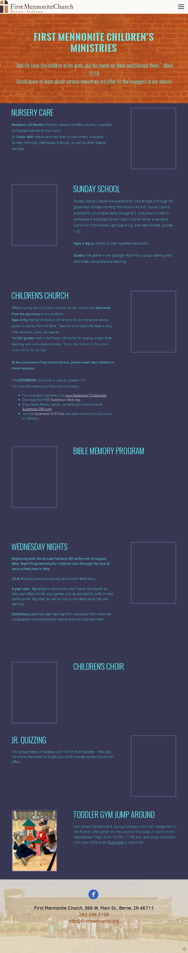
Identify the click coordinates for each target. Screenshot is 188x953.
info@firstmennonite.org (94, 921)
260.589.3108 (94, 914)
